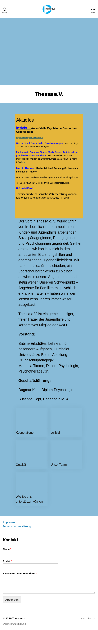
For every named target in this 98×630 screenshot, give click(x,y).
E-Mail (7, 561)
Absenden (12, 599)
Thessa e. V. (19, 618)
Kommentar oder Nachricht (20, 573)
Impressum (10, 522)
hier (23, 162)
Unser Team (58, 464)
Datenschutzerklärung (17, 526)
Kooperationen (25, 432)
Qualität (21, 464)
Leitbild (55, 432)
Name (7, 549)
